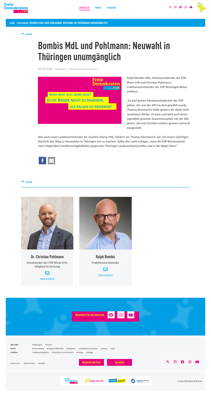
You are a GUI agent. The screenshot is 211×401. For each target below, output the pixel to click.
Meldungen (26, 23)
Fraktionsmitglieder (40, 355)
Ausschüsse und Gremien (62, 355)
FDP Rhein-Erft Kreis (193, 384)
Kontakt (41, 365)
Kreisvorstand (38, 351)
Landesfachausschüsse (88, 351)
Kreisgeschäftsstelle (55, 351)
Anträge (79, 355)
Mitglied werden (91, 364)
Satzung (104, 351)
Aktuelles (81, 10)
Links (112, 351)
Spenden (119, 364)
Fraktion (115, 10)
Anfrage (89, 355)
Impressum (15, 365)
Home (13, 23)
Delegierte (71, 351)
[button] (42, 160)
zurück (29, 34)
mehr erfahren (47, 280)
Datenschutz (29, 365)
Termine (48, 347)
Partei (98, 10)
